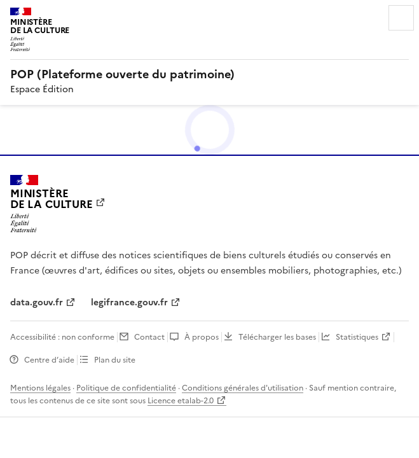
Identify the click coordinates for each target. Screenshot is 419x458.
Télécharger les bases (277, 337)
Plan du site (114, 360)
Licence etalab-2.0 (181, 400)
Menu (401, 18)
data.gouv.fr (36, 302)
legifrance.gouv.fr (129, 302)
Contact (149, 337)
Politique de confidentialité (126, 388)
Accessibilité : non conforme (62, 337)
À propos (201, 337)
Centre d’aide (49, 360)
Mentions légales (40, 388)
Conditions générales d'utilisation (242, 388)
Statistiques (357, 337)
